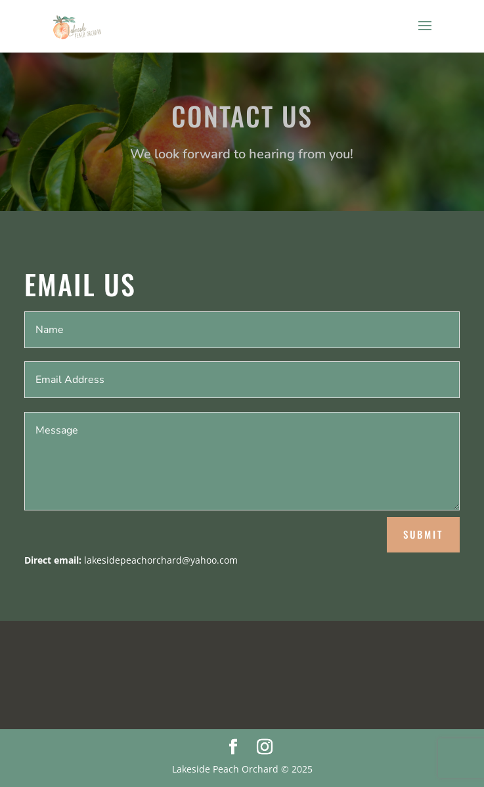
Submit (423, 534)
